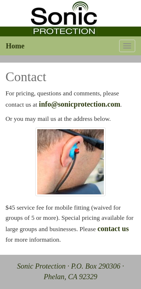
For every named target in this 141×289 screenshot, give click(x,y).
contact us (113, 229)
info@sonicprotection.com (79, 104)
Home (15, 46)
